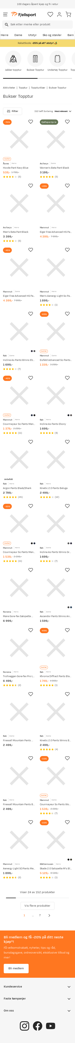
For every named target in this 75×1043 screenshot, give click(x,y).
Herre (4, 35)
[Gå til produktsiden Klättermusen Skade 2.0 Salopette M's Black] (56, 840)
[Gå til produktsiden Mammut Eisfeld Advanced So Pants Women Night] (56, 331)
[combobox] (37, 24)
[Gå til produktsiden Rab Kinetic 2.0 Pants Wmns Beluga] (56, 712)
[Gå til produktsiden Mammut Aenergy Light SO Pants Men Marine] (19, 840)
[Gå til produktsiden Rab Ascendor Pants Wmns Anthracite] (56, 587)
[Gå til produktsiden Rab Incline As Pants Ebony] (56, 395)
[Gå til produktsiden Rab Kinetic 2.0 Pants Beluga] (56, 459)
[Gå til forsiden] (23, 14)
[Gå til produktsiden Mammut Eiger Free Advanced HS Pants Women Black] (19, 267)
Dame (18, 35)
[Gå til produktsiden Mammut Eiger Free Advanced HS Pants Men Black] (56, 203)
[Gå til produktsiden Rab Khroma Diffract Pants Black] (56, 648)
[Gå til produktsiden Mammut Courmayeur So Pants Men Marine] (19, 395)
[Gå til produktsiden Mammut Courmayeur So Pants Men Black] (19, 524)
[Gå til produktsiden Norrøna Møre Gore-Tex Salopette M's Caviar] (19, 587)
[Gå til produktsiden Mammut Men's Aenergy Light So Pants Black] (56, 267)
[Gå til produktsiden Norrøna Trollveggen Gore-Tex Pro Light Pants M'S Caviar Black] (19, 648)
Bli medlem (16, 968)
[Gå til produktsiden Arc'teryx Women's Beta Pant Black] (56, 139)
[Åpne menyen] (5, 14)
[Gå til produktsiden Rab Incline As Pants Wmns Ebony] (19, 331)
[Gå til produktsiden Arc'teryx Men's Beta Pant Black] (19, 203)
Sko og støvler (52, 35)
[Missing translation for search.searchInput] (6, 24)
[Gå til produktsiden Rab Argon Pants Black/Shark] (19, 459)
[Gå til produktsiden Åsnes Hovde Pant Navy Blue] (19, 139)
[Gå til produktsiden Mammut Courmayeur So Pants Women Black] (56, 776)
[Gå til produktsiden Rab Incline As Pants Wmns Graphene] (56, 524)
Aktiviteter (9, 87)
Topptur (23, 87)
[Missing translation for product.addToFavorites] (31, 121)
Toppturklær (38, 87)
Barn (71, 35)
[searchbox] (41, 24)
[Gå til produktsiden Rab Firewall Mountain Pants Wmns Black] (19, 712)
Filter (12, 111)
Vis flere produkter (37, 906)
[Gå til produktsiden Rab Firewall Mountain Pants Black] (19, 776)
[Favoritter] (50, 14)
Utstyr (32, 35)
